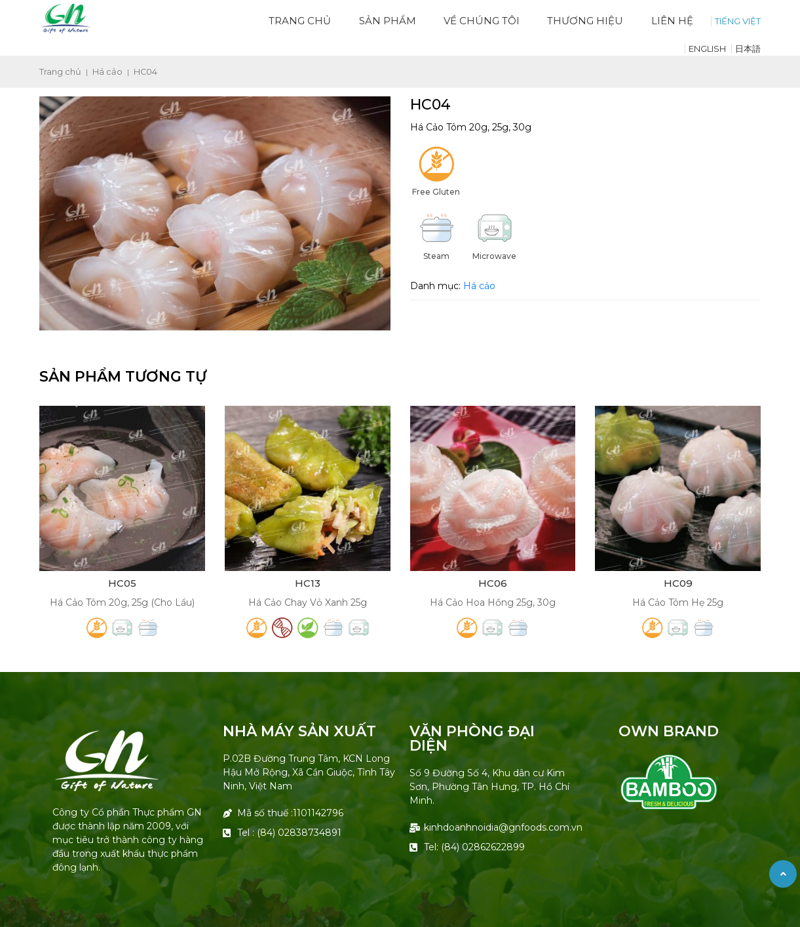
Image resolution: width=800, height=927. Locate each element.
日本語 (748, 48)
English (707, 48)
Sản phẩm (387, 20)
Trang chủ (300, 20)
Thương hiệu (585, 20)
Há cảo (107, 72)
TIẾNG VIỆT (738, 21)
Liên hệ (672, 20)
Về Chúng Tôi (482, 20)
